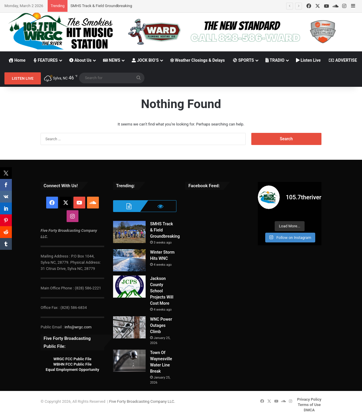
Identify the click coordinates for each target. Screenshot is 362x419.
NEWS (111, 60)
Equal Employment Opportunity (72, 369)
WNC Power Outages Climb (161, 325)
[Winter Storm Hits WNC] (129, 260)
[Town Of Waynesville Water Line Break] (129, 361)
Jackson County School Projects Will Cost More (161, 291)
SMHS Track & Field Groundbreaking (101, 6)
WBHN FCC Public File (72, 364)
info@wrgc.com (78, 327)
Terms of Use (309, 404)
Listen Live (308, 60)
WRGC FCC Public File (72, 359)
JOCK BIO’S (145, 60)
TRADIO (275, 60)
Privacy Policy (309, 399)
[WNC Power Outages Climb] (129, 327)
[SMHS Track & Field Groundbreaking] (129, 232)
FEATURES (46, 60)
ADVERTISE (343, 60)
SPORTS (243, 60)
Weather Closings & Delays (197, 60)
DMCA (309, 410)
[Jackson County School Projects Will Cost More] (129, 286)
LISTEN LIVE (22, 78)
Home (17, 60)
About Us (80, 60)
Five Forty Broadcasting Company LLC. (142, 401)
